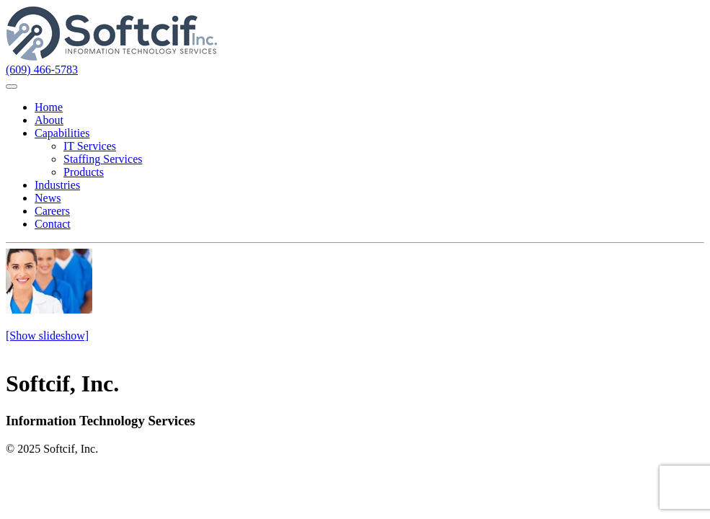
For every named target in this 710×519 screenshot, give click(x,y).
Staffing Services (102, 159)
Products (83, 172)
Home (49, 107)
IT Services (89, 146)
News (48, 198)
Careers (52, 211)
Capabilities (62, 133)
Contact (53, 224)
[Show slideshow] (47, 335)
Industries (57, 185)
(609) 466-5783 (42, 69)
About (49, 120)
